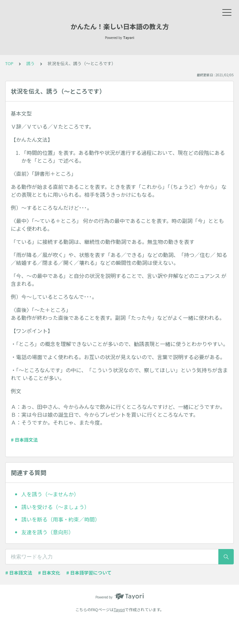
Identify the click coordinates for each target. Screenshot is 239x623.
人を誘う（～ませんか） (50, 494)
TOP (9, 63)
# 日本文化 (49, 572)
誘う (30, 63)
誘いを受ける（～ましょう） (55, 507)
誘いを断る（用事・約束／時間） (60, 519)
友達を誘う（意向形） (47, 532)
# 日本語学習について (88, 572)
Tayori (119, 609)
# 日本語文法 (24, 439)
